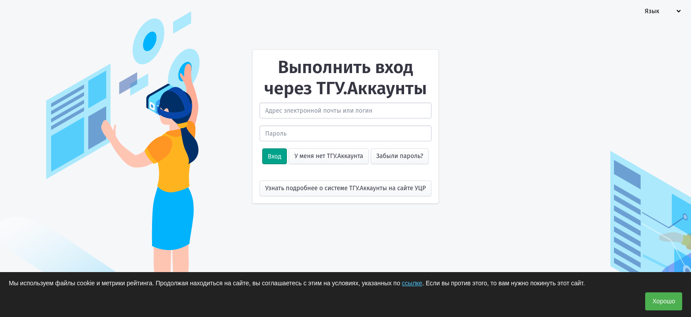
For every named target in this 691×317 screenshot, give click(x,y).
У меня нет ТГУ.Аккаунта (328, 156)
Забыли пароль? (400, 156)
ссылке (412, 283)
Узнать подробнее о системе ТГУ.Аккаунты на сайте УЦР (345, 188)
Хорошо (663, 301)
